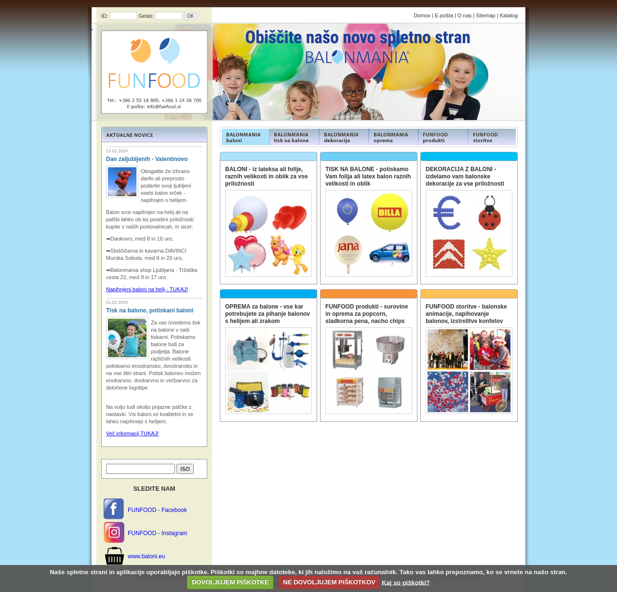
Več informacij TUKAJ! (132, 433)
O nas (464, 15)
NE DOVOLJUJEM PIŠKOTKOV (329, 582)
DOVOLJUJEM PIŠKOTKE (230, 582)
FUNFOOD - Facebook (157, 510)
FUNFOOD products (244, 137)
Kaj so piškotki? (406, 582)
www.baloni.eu (146, 556)
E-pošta (444, 15)
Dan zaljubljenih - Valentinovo (147, 159)
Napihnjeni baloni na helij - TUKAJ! (147, 289)
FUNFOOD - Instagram (157, 533)
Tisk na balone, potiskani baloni (149, 310)
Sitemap (485, 15)
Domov (422, 15)
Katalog (509, 15)
